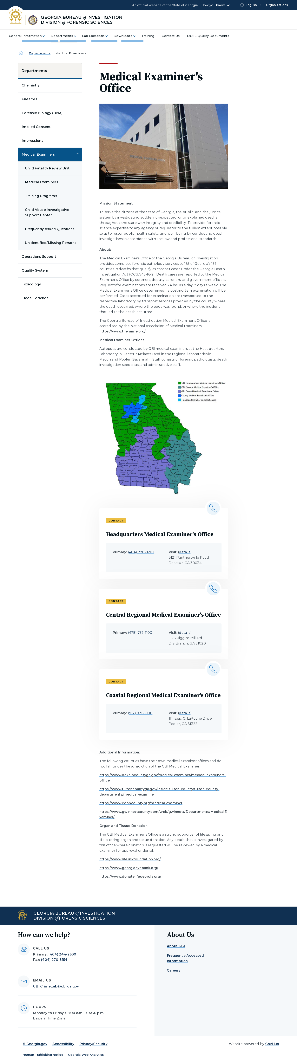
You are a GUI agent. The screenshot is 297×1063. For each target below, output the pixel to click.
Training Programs (41, 196)
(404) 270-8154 (54, 960)
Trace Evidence (35, 298)
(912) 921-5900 (140, 713)
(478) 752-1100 (140, 633)
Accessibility (63, 1044)
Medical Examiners (38, 154)
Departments (40, 53)
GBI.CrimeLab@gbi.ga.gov (56, 986)
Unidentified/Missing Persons (50, 243)
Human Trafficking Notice (43, 1055)
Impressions (32, 141)
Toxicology (31, 284)
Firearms (29, 99)
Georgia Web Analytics (86, 1055)
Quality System (35, 270)
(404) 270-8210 (141, 552)
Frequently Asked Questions (49, 229)
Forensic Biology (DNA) (42, 113)
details (184, 552)
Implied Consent (36, 127)
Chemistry (31, 85)
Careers (173, 970)
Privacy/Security (93, 1044)
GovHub (272, 1044)
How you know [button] (213, 5)
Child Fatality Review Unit (47, 168)
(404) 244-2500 (62, 954)
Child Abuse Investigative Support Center (47, 212)
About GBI (176, 946)
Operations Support (39, 257)
